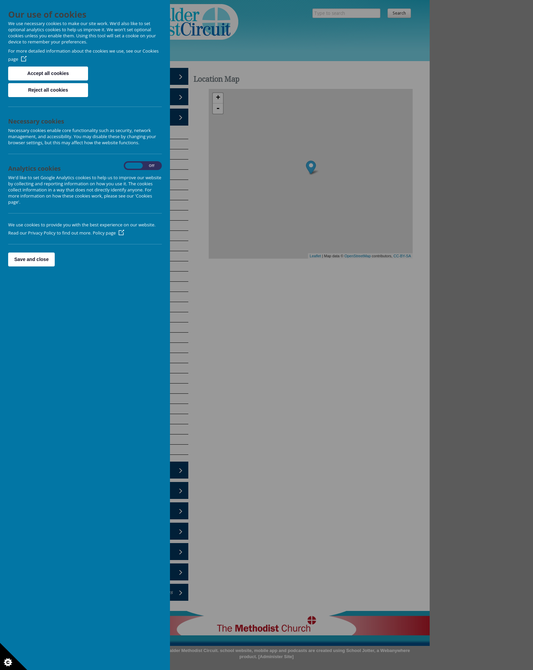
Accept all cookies (48, 73)
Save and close (31, 259)
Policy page (108, 233)
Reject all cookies (48, 90)
